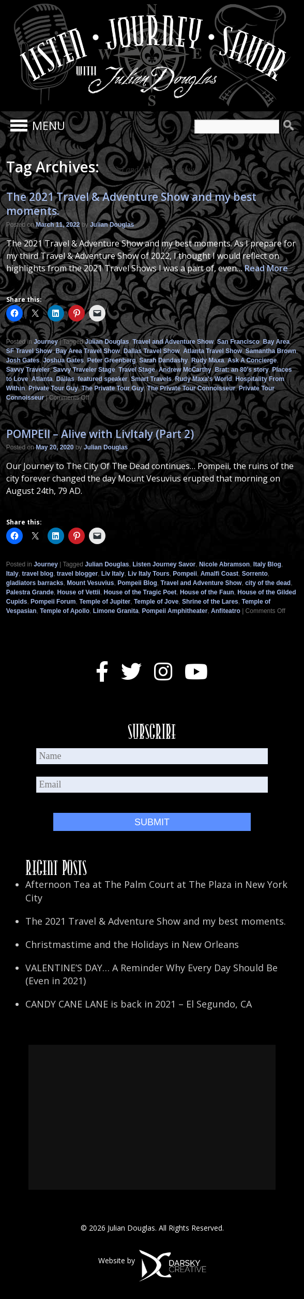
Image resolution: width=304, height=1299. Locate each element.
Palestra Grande (30, 592)
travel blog (37, 573)
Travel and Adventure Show (173, 341)
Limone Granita (116, 611)
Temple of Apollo (64, 611)
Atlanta (42, 379)
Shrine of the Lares (210, 601)
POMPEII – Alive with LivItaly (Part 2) (100, 434)
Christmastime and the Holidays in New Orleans (132, 944)
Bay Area (276, 341)
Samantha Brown (271, 351)
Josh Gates (23, 360)
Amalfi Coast (219, 573)
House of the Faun (207, 592)
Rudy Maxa (207, 360)
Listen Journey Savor (163, 564)
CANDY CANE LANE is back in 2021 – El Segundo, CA (138, 1004)
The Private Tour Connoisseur (191, 388)
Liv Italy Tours (148, 573)
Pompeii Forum (53, 601)
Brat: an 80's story (241, 369)
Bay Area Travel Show (87, 351)
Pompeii (185, 573)
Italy (12, 573)
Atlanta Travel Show (212, 351)
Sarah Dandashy (163, 360)
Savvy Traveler (28, 369)
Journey (46, 341)
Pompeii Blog (137, 583)
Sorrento (255, 573)
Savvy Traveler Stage (84, 369)
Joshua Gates (63, 360)
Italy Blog (267, 564)
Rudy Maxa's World (203, 379)
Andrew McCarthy (185, 369)
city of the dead (268, 583)
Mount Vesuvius (90, 583)
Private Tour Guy (53, 388)
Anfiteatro (225, 611)
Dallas (65, 379)
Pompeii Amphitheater (175, 611)
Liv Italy (113, 573)
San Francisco (238, 341)
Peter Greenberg (111, 360)
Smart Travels (151, 379)
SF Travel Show (29, 351)
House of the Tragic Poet (140, 592)
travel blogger (77, 573)
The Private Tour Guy (112, 388)
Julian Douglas (112, 224)
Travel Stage (136, 369)
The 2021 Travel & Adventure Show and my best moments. (131, 203)
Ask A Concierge (252, 360)
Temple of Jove (156, 601)
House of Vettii (78, 592)
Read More (266, 268)
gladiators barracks (35, 583)
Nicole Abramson (224, 564)
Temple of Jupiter (104, 601)
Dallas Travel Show (152, 351)
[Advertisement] (152, 1117)
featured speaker (102, 379)
